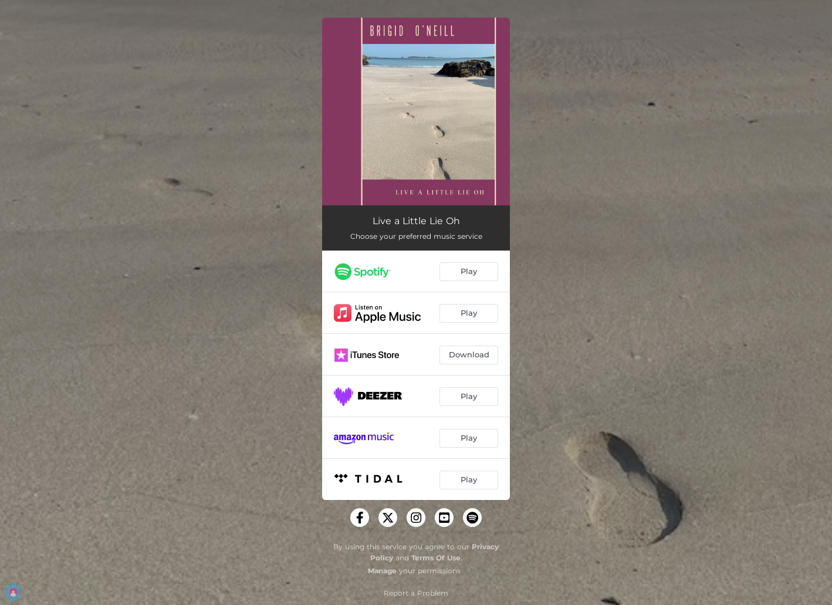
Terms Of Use (436, 557)
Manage (382, 570)
